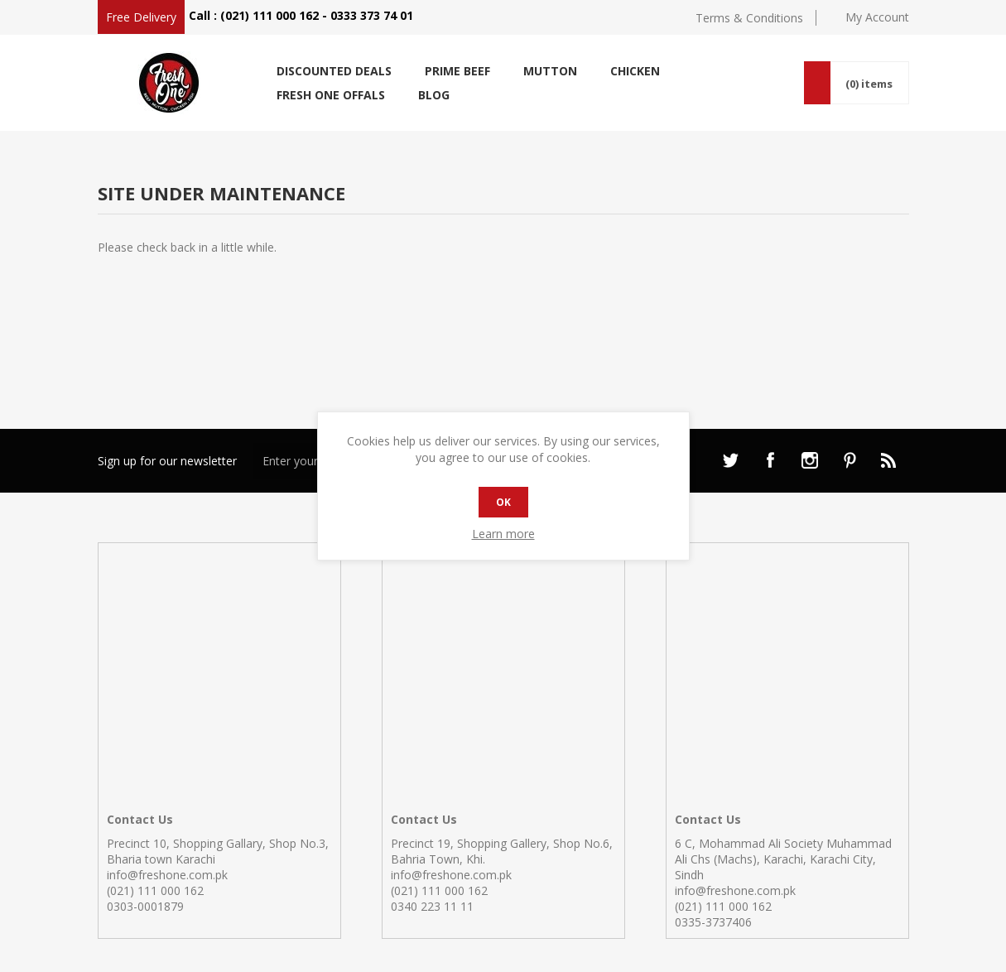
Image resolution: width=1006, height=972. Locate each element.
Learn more (503, 533)
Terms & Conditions (749, 18)
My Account (877, 17)
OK (503, 502)
